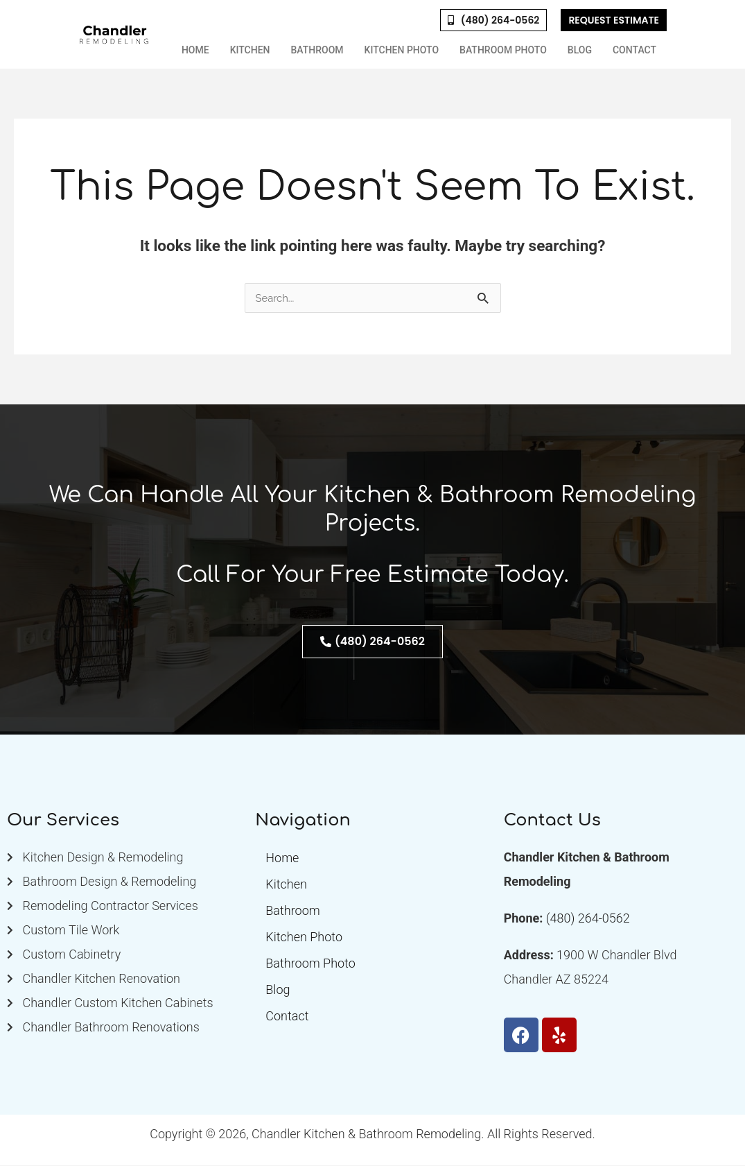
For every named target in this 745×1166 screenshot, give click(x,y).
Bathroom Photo (503, 49)
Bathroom (317, 49)
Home (195, 49)
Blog (580, 49)
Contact (634, 49)
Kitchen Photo (402, 49)
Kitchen (250, 49)
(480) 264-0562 (588, 918)
